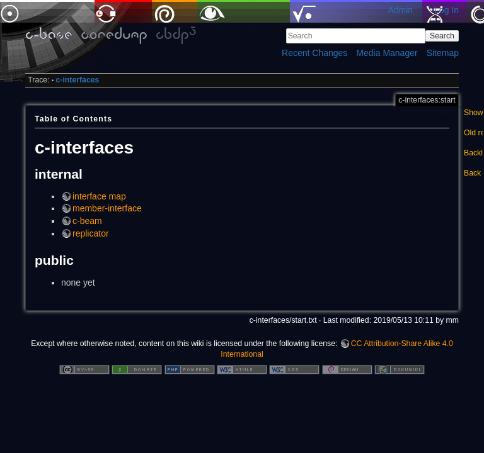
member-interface (107, 208)
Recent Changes (314, 53)
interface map (99, 196)
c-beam (87, 221)
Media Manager (386, 53)
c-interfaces (78, 80)
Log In (446, 10)
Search (442, 35)
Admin (400, 10)
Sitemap (443, 53)
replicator (90, 233)
